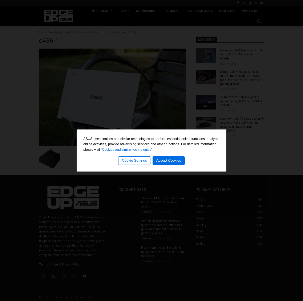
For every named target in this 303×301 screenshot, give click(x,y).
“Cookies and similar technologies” (127, 149)
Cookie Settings (134, 160)
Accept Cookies (168, 160)
